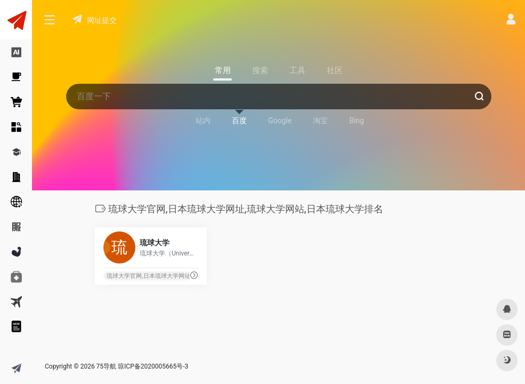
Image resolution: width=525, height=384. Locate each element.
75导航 (106, 366)
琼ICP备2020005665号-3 (153, 366)
